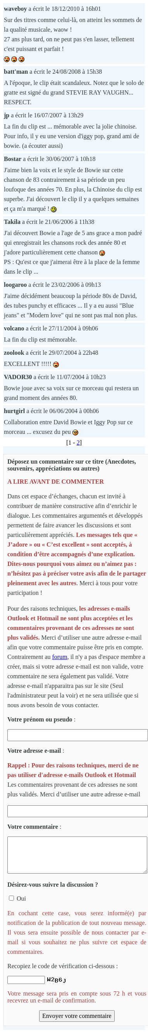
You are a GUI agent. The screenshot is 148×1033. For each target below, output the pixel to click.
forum (59, 657)
